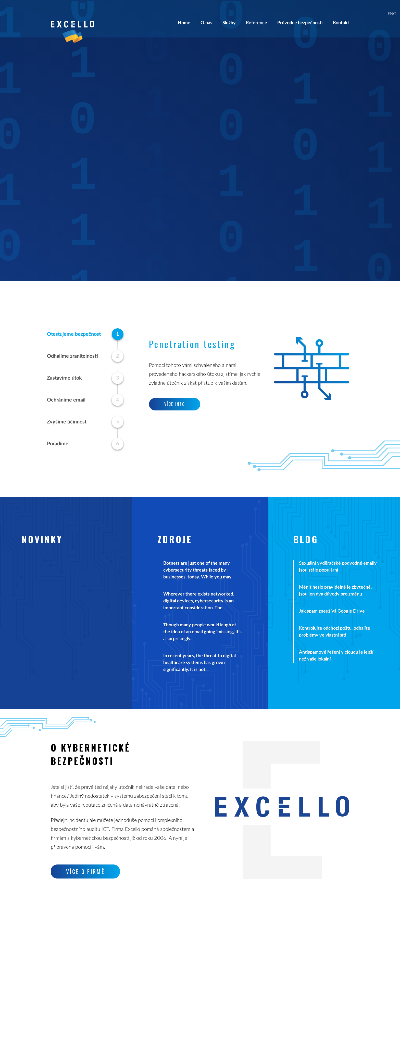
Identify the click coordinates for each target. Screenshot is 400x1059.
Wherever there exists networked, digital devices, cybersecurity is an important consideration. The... (198, 601)
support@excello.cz (172, 975)
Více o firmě (85, 871)
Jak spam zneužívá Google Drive (332, 611)
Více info (318, 156)
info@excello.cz (168, 968)
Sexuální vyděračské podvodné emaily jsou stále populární (338, 567)
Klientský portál (270, 968)
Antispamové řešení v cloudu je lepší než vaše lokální (336, 656)
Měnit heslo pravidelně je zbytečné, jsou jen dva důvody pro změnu (335, 591)
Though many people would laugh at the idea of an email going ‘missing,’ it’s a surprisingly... (202, 632)
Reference (256, 14)
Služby (229, 14)
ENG (392, 6)
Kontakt (341, 14)
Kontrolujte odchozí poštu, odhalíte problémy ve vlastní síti (334, 632)
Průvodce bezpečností (300, 14)
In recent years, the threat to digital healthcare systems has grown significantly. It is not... (199, 663)
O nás (206, 14)
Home (184, 14)
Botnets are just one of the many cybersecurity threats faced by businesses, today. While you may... (198, 570)
